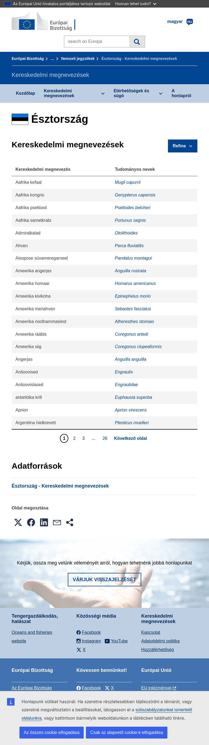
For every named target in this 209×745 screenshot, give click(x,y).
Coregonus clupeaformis (138, 346)
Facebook (88, 688)
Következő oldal (130, 438)
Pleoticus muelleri (132, 422)
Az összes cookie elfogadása (51, 732)
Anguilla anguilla (130, 359)
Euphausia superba (133, 397)
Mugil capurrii (127, 182)
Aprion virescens (131, 410)
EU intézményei (156, 688)
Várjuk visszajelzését (104, 579)
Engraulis (124, 372)
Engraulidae (126, 384)
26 (106, 438)
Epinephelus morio (133, 296)
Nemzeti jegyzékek (78, 58)
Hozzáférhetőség (157, 649)
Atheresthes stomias (134, 321)
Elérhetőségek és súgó (131, 93)
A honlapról (181, 93)
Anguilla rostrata (130, 270)
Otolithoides (126, 233)
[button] (18, 522)
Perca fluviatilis (129, 245)
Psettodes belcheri (132, 207)
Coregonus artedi (131, 334)
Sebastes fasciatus (133, 309)
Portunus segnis (130, 220)
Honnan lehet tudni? (135, 3)
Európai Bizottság (28, 58)
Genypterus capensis (135, 195)
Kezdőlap (25, 93)
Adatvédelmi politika (160, 641)
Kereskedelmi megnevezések (59, 93)
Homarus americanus (135, 283)
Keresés (136, 41)
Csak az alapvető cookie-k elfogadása (126, 732)
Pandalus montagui (133, 258)
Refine (179, 146)
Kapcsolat (150, 632)
